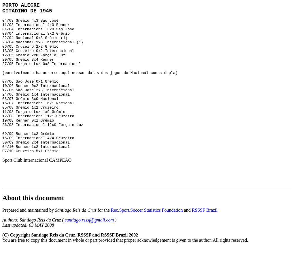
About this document (33, 198)
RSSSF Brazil (205, 210)
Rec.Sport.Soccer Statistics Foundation (147, 210)
